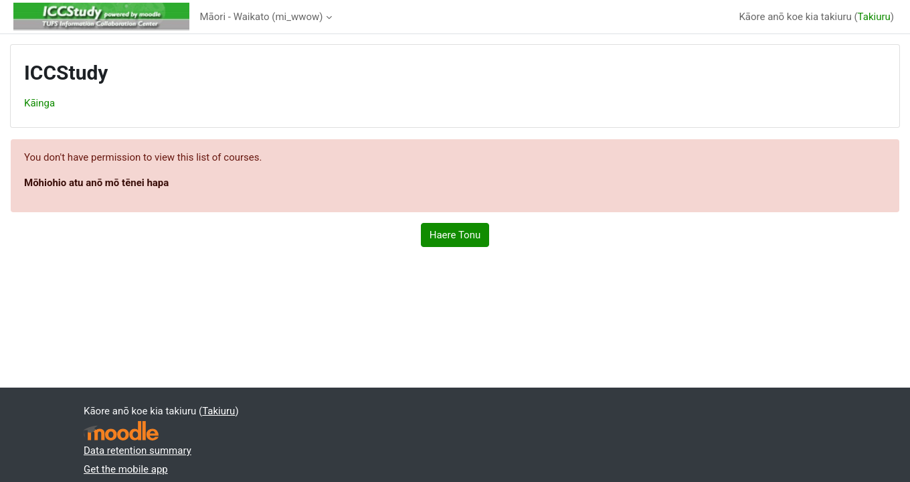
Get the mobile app (126, 469)
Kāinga (39, 103)
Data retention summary (137, 451)
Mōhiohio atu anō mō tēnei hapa (96, 183)
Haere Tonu (455, 235)
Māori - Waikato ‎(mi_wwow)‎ (261, 17)
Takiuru (874, 17)
